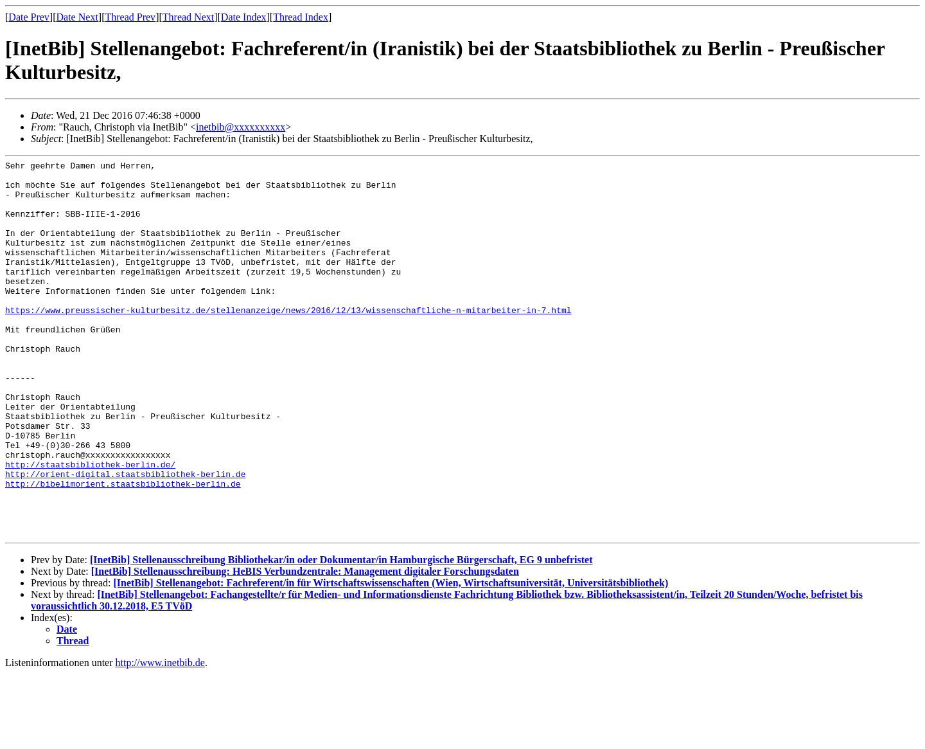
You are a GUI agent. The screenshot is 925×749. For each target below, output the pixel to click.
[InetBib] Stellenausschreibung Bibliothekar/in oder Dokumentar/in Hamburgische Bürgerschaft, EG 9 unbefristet (341, 634)
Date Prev (28, 17)
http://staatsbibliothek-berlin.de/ (90, 526)
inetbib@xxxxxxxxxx (240, 127)
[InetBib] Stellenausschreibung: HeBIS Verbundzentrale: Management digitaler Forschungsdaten (305, 646)
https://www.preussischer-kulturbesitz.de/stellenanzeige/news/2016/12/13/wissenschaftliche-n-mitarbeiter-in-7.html (288, 341)
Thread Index (300, 17)
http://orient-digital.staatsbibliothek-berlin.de (125, 537)
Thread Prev (130, 17)
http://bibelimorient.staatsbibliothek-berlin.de (123, 549)
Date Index (244, 17)
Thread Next (188, 17)
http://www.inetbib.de (160, 737)
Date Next (77, 17)
